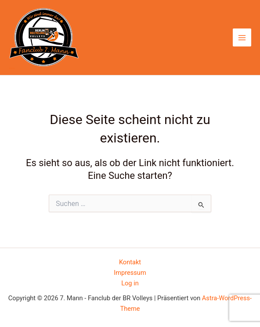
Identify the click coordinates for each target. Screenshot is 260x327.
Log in (130, 283)
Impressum (130, 273)
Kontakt (130, 262)
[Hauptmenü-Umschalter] (242, 37)
